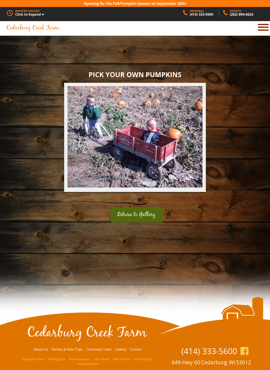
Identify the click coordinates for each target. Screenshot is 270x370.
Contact (136, 349)
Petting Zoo (56, 359)
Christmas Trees (99, 349)
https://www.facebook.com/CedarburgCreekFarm (244, 351)
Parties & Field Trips (67, 349)
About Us (41, 349)
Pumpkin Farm (33, 359)
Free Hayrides (79, 359)
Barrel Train (122, 359)
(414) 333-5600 (209, 351)
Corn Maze (101, 359)
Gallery (120, 349)
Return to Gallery (136, 214)
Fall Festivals (144, 359)
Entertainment (88, 364)
